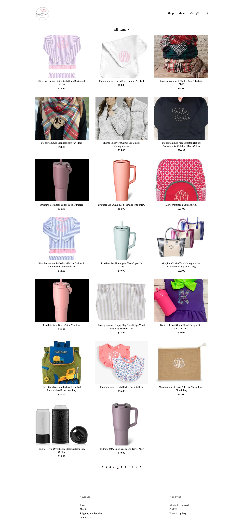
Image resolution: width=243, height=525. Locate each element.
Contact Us (85, 517)
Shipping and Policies (91, 513)
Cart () (194, 13)
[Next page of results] (140, 466)
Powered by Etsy (177, 513)
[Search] (207, 14)
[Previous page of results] (103, 466)
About (182, 13)
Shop (171, 13)
